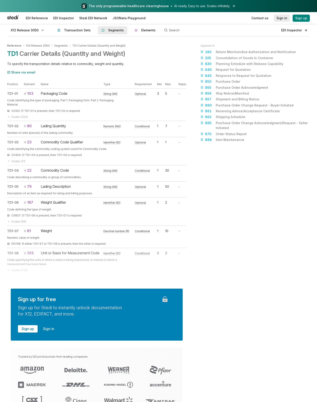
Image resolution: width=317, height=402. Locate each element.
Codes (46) (16, 221)
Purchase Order (220, 81)
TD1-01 (12, 93)
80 (28, 126)
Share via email (21, 72)
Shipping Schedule (223, 117)
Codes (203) (17, 117)
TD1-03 (13, 142)
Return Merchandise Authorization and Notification (248, 52)
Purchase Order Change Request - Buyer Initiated (247, 105)
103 (28, 93)
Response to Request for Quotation (236, 75)
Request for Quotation (226, 69)
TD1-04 (13, 170)
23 (28, 142)
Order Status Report (224, 134)
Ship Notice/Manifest (225, 93)
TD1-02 (13, 126)
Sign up (27, 328)
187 (28, 202)
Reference (14, 45)
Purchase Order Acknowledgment (234, 87)
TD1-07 (13, 231)
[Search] (220, 30)
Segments (61, 45)
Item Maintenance (222, 139)
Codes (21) (16, 161)
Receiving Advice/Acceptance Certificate (240, 111)
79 (28, 186)
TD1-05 (12, 186)
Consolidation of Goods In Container (237, 58)
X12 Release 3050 (38, 45)
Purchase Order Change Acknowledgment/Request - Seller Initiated (254, 125)
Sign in (48, 328)
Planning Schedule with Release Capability (242, 63)
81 (27, 231)
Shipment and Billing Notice (230, 99)
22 (28, 170)
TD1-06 (13, 202)
